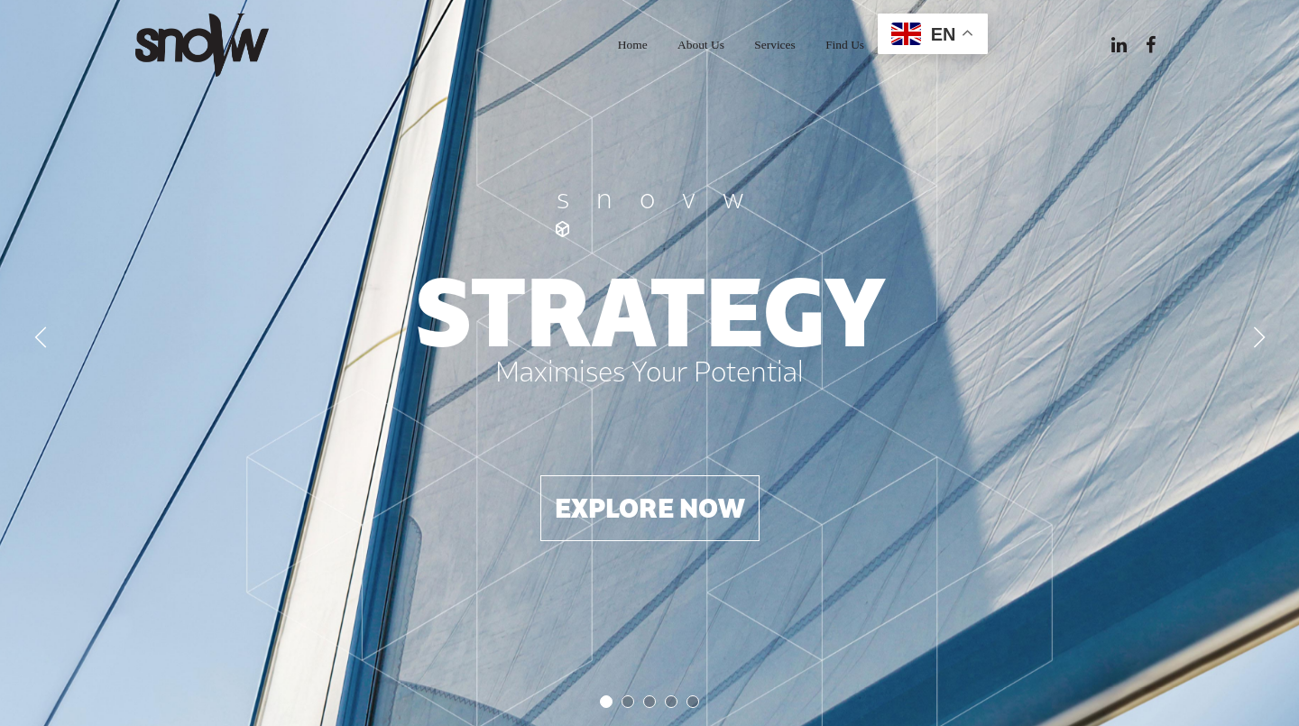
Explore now (650, 507)
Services (775, 44)
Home (633, 44)
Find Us (844, 44)
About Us (700, 44)
